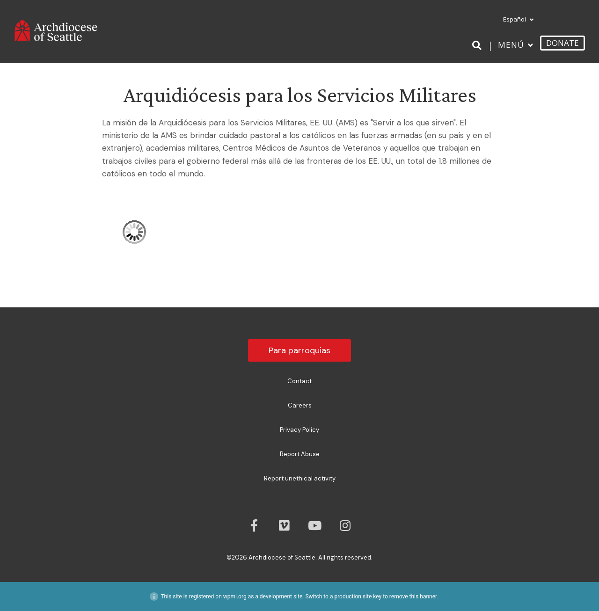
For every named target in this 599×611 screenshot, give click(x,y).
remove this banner (413, 596)
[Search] (478, 45)
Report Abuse (300, 454)
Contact (299, 381)
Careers (300, 405)
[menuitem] (515, 19)
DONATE (562, 42)
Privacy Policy (299, 430)
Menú (511, 44)
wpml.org (235, 596)
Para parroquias (299, 350)
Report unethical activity (300, 478)
